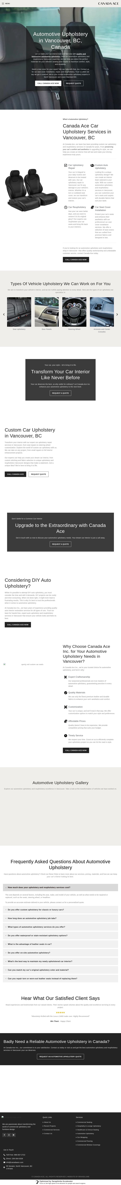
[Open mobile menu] (6, 3)
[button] (3, 341)
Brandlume (83, 1177)
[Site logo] (108, 3)
